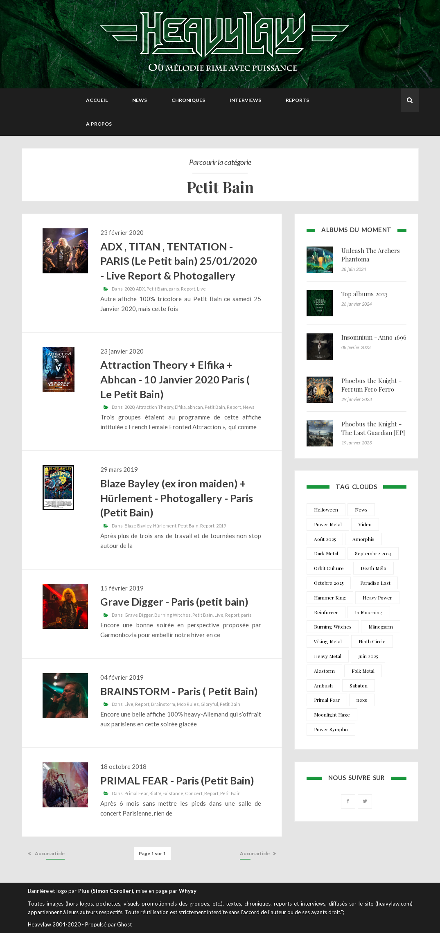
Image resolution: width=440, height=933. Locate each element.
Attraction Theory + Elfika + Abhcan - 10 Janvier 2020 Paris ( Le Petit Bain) (175, 379)
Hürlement (164, 525)
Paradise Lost (375, 582)
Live (201, 288)
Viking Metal (328, 641)
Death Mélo (373, 568)
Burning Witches (172, 614)
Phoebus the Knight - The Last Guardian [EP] (373, 428)
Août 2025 (325, 539)
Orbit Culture (329, 568)
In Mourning (369, 612)
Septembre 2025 (373, 553)
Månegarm (380, 626)
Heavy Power (377, 597)
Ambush (323, 685)
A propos (99, 124)
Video (365, 524)
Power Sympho (331, 729)
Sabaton (359, 685)
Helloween (326, 509)
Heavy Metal (327, 656)
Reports (297, 100)
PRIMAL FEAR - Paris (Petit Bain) (177, 780)
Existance (172, 793)
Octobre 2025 (328, 582)
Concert (194, 793)
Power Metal (328, 524)
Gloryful (209, 704)
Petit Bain (157, 288)
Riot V (155, 793)
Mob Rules (188, 704)
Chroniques (188, 100)
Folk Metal (363, 670)
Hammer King (330, 597)
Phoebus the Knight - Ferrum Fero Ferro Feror (371, 389)
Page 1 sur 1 (152, 853)
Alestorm (324, 670)
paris (174, 288)
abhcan (195, 407)
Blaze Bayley (137, 525)
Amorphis (363, 539)
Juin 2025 (368, 656)
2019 (221, 525)
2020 (129, 288)
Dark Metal (326, 553)
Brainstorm (163, 704)
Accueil (97, 100)
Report (188, 288)
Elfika (180, 407)
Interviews (245, 100)
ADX (140, 288)
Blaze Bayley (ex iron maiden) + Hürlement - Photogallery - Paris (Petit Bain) (176, 497)
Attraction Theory (154, 407)
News (139, 100)
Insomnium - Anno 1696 (373, 337)
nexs (362, 699)
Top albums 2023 (364, 294)
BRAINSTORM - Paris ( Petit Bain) (179, 691)
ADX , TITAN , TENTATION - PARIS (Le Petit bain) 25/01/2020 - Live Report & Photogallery (178, 261)
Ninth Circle (372, 641)
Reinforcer (326, 612)
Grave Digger (138, 614)
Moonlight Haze (332, 714)
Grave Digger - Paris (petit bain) (174, 601)
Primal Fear (136, 793)
